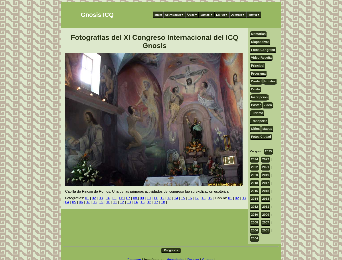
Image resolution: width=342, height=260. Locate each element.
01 (87, 198)
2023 (265, 159)
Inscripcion (259, 97)
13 (169, 198)
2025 (268, 151)
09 (142, 198)
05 (115, 198)
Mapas (267, 128)
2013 (265, 198)
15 (183, 198)
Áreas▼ (192, 14)
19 (210, 198)
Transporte (259, 121)
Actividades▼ (174, 14)
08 (135, 198)
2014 (254, 198)
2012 (254, 206)
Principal (257, 65)
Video (267, 105)
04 (108, 198)
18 (204, 198)
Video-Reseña (261, 57)
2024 (254, 159)
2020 (254, 175)
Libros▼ (222, 14)
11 (156, 198)
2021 (265, 167)
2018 (254, 183)
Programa (258, 73)
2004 (254, 238)
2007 (265, 222)
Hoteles (270, 81)
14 (176, 198)
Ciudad (256, 81)
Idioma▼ (254, 14)
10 (149, 198)
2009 (265, 214)
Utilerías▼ (238, 14)
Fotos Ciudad (261, 136)
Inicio (158, 14)
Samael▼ (206, 14)
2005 (265, 230)
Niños (255, 128)
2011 (265, 206)
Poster (256, 105)
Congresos (171, 250)
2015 (265, 191)
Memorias (258, 34)
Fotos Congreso (263, 50)
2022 (254, 167)
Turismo (257, 113)
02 (94, 198)
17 (197, 198)
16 (190, 198)
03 (101, 198)
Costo (255, 89)
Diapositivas (260, 42)
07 (128, 198)
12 (162, 198)
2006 (254, 230)
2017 (265, 183)
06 (121, 198)
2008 (254, 222)
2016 (254, 191)
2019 (265, 175)
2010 (254, 214)
